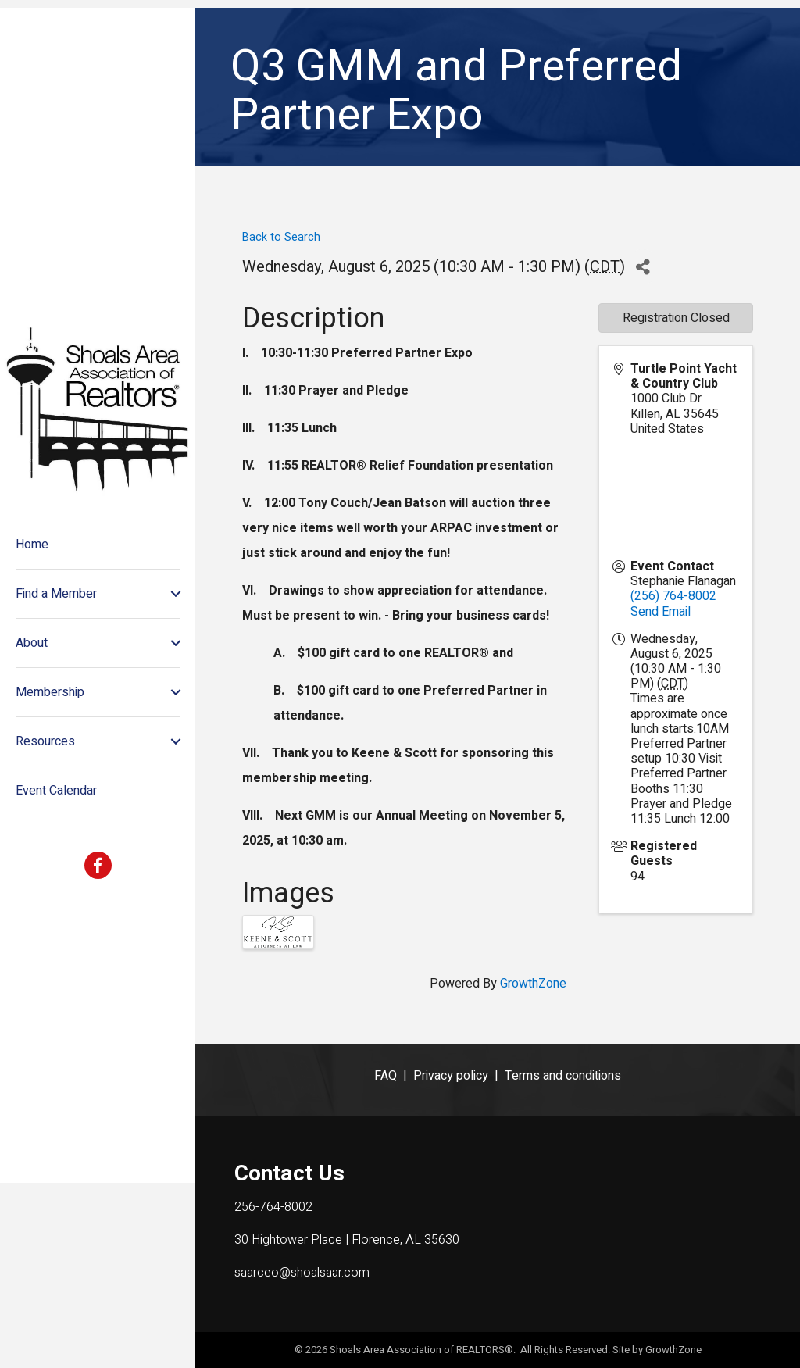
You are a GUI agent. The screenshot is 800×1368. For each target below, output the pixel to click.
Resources (45, 834)
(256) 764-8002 (673, 596)
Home (32, 637)
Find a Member (56, 686)
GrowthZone (533, 983)
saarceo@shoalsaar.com (302, 1272)
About (32, 736)
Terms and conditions (563, 1075)
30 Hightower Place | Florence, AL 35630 (346, 1239)
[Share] (642, 266)
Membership (50, 785)
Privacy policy (450, 1075)
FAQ (385, 1075)
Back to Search (281, 237)
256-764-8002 (273, 1207)
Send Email (660, 611)
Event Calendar (56, 883)
